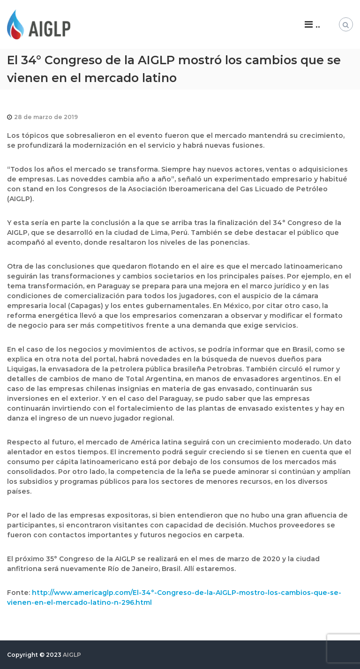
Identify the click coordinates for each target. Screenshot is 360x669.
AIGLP (72, 654)
